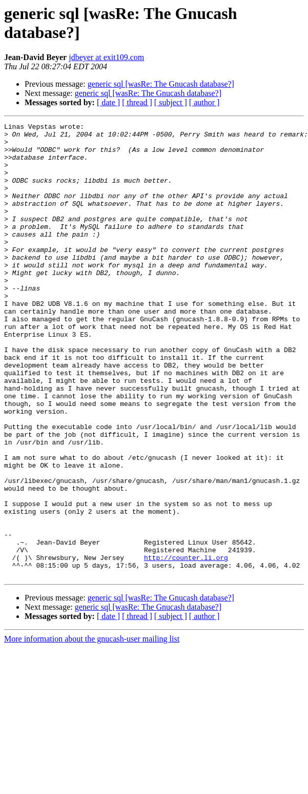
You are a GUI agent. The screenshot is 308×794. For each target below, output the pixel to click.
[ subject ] (170, 102)
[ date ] (108, 102)
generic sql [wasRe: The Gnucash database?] (161, 84)
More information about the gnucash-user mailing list (91, 729)
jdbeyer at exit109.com (106, 57)
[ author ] (204, 102)
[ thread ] (137, 102)
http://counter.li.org (186, 645)
